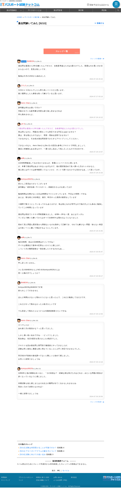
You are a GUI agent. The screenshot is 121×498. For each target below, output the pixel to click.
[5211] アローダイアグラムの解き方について (38, 451)
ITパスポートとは (34, 10)
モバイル (65, 471)
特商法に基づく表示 (42, 477)
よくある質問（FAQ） (60, 480)
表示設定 (74, 477)
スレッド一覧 (62, 51)
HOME (19, 17)
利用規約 (4, 477)
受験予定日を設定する (99, 5)
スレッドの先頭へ (97, 402)
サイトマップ (5, 480)
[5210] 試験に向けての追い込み (33, 454)
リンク (21, 480)
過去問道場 (58, 10)
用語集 (104, 10)
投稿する (100, 23)
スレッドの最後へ (97, 58)
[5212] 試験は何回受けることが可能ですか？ (38, 448)
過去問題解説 (12, 10)
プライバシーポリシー (26, 477)
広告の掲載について (42, 480)
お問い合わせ (57, 477)
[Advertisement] (38, 422)
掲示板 (80, 10)
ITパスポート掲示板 (32, 17)
